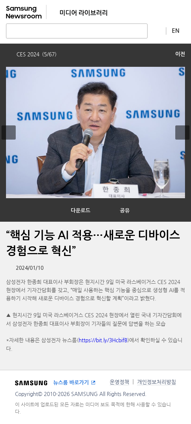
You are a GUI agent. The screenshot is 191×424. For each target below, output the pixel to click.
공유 (125, 210)
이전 (180, 54)
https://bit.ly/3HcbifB (103, 340)
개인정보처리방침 (156, 382)
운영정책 (119, 382)
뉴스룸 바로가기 (71, 382)
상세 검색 (157, 30)
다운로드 (80, 210)
